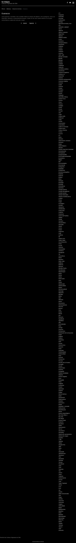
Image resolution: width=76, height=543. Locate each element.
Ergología (61, 168)
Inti (59, 254)
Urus (60, 488)
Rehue (60, 411)
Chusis (60, 109)
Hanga (60, 219)
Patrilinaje (61, 350)
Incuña (60, 245)
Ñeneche (61, 317)
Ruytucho (61, 422)
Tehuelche (61, 458)
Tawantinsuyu (62, 453)
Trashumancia (62, 478)
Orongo (60, 327)
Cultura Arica (62, 128)
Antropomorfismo (63, 42)
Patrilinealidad (62, 352)
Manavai (61, 266)
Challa (60, 84)
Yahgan (61, 523)
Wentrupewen (62, 516)
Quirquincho (62, 397)
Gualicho (61, 212)
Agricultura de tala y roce (65, 23)
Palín (60, 341)
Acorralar (61, 18)
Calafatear (61, 65)
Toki (60, 471)
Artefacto (61, 51)
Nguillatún (61, 320)
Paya (60, 355)
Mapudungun (62, 271)
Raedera (61, 401)
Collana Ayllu (62, 116)
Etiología (61, 180)
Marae (60, 275)
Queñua (61, 390)
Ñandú (60, 313)
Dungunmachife (63, 154)
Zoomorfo (61, 530)
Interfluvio (61, 250)
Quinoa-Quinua (62, 394)
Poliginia (61, 383)
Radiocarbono (62, 399)
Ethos (60, 179)
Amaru (60, 39)
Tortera (60, 472)
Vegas (60, 497)
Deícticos (61, 142)
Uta (59, 490)
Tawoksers (61, 455)
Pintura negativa (63, 376)
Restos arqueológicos (64, 413)
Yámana (61, 525)
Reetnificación (62, 409)
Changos (61, 90)
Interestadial (62, 249)
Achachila (61, 16)
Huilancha (61, 231)
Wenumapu (61, 518)
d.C (59, 135)
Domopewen (62, 152)
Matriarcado (62, 284)
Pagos (60, 334)
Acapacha (61, 14)
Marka (60, 277)
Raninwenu (61, 402)
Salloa (60, 425)
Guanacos (61, 214)
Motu (60, 310)
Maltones (61, 264)
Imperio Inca (62, 238)
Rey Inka (61, 416)
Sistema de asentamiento (65, 434)
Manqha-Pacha (62, 268)
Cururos (61, 133)
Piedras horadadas (63, 373)
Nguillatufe (61, 319)
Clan (60, 112)
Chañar (60, 88)
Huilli (60, 233)
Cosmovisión (62, 123)
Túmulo (60, 479)
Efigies (60, 159)
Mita (60, 298)
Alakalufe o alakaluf (64, 27)
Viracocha (61, 500)
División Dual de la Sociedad (66, 149)
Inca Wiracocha (63, 242)
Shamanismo (62, 427)
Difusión (61, 147)
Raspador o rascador (64, 406)
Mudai (60, 312)
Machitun (61, 259)
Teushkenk (61, 464)
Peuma (60, 366)
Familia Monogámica (64, 191)
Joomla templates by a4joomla (38, 541)
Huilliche (61, 235)
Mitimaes (61, 299)
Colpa (60, 119)
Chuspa (61, 111)
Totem (60, 474)
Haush (60, 226)
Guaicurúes (62, 210)
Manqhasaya (62, 270)
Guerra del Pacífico (63, 215)
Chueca (61, 104)
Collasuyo (61, 118)
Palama (61, 338)
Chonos (61, 100)
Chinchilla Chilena (63, 97)
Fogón (60, 201)
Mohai (60, 301)
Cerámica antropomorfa (65, 79)
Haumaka (61, 224)
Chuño (60, 107)
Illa (59, 236)
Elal (60, 161)
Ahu (60, 25)
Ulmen (60, 485)
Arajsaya (61, 46)
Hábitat (60, 217)
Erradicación (62, 170)
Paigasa (61, 336)
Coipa (60, 114)
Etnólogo (61, 184)
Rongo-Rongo (62, 420)
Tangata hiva (62, 444)
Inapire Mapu (62, 240)
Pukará (60, 387)
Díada (60, 144)
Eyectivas (61, 187)
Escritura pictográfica (64, 172)
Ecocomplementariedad (65, 156)
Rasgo (60, 404)
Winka (60, 521)
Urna (60, 486)
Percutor (61, 360)
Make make (62, 261)
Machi (60, 257)
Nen (60, 315)
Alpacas (61, 35)
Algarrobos (61, 34)
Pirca (60, 378)
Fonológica (61, 203)
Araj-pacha (61, 44)
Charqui (61, 91)
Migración (61, 292)
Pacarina (61, 329)
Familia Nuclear (63, 193)
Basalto (60, 58)
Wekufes (61, 514)
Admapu (61, 21)
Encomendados (63, 163)
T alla (60, 439)
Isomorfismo (62, 256)
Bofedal (61, 62)
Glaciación (61, 207)
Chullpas (61, 105)
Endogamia (61, 166)
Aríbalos (61, 49)
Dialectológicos (62, 145)
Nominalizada (62, 324)
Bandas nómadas (63, 56)
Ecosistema (62, 158)
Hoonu (60, 228)
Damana (61, 138)
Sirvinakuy (61, 432)
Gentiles (61, 205)
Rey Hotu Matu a (63, 415)
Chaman (61, 86)
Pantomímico (62, 345)
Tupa (60, 481)
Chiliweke (61, 95)
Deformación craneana (64, 140)
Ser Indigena (6, 2)
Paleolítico (61, 340)
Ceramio (61, 83)
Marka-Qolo (62, 278)
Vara (60, 495)
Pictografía (61, 371)
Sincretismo (62, 430)
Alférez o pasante (63, 32)
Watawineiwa (62, 509)
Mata (60, 280)
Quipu (60, 395)
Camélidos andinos (63, 69)
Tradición (61, 476)
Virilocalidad (62, 505)
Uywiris (60, 492)
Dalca (60, 137)
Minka (60, 296)
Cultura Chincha (63, 130)
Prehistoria (61, 385)
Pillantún (61, 374)
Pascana (61, 347)
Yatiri (60, 528)
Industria (61, 247)
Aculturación (62, 20)
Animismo (61, 41)
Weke (60, 512)
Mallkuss (61, 263)
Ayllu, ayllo (61, 55)
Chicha (60, 93)
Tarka (60, 448)
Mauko (60, 287)
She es (60, 429)
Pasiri (60, 348)
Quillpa (60, 392)
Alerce (60, 28)
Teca (60, 457)
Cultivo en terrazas (63, 126)
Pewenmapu (62, 367)
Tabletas (61, 441)
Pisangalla (61, 380)
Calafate (61, 63)
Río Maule (61, 418)
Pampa (60, 343)
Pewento (61, 369)
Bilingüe (61, 60)
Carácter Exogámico (64, 72)
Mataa (60, 282)
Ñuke (60, 326)
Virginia (60, 504)
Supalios (61, 437)
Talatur (60, 443)
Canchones (61, 70)
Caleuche (61, 67)
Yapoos (60, 526)
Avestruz (61, 53)
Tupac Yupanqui (63, 483)
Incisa (60, 243)
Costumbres (62, 125)
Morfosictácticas (63, 305)
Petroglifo (61, 364)
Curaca (60, 132)
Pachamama (62, 331)
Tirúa (60, 467)
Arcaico (60, 48)
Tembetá (61, 460)
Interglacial (61, 252)
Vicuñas (61, 499)
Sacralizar (61, 423)
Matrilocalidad (62, 285)
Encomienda (62, 165)
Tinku (60, 465)
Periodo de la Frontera (64, 362)
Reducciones (62, 408)
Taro (60, 450)
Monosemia (62, 303)
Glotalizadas (62, 208)
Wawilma (61, 511)
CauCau (61, 77)
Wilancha (61, 519)
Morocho (61, 306)
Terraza (60, 462)
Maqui (60, 273)
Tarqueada (61, 451)
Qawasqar (61, 388)
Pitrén (60, 381)
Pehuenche (61, 359)
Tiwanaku (61, 469)
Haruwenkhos (62, 222)
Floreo (60, 200)
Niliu (60, 322)
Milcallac (61, 294)
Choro (60, 102)
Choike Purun (62, 98)
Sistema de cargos (63, 436)
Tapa (60, 446)
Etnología (61, 182)
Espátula (61, 173)
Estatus (60, 177)
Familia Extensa (63, 189)
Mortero (61, 308)
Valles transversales (64, 493)
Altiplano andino (63, 37)
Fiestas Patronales (63, 194)
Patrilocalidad (62, 353)
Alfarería (61, 30)
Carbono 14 (62, 74)
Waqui (60, 507)
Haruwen (61, 221)
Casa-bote (61, 76)
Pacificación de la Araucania (66, 333)
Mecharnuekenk (63, 289)
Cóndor (60, 121)
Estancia (61, 175)
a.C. (60, 13)
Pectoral (61, 357)
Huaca (60, 229)
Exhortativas (62, 186)
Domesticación (62, 151)
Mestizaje (61, 291)
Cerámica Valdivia (63, 81)
